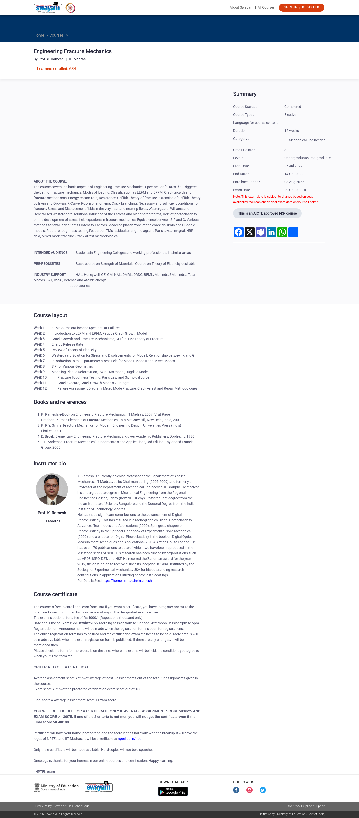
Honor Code (81, 806)
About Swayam (241, 7)
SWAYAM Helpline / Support (306, 806)
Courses (56, 35)
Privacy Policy (43, 806)
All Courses (266, 7)
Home (39, 35)
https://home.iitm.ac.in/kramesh (126, 581)
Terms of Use (62, 806)
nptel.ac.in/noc (129, 739)
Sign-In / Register (301, 7)
